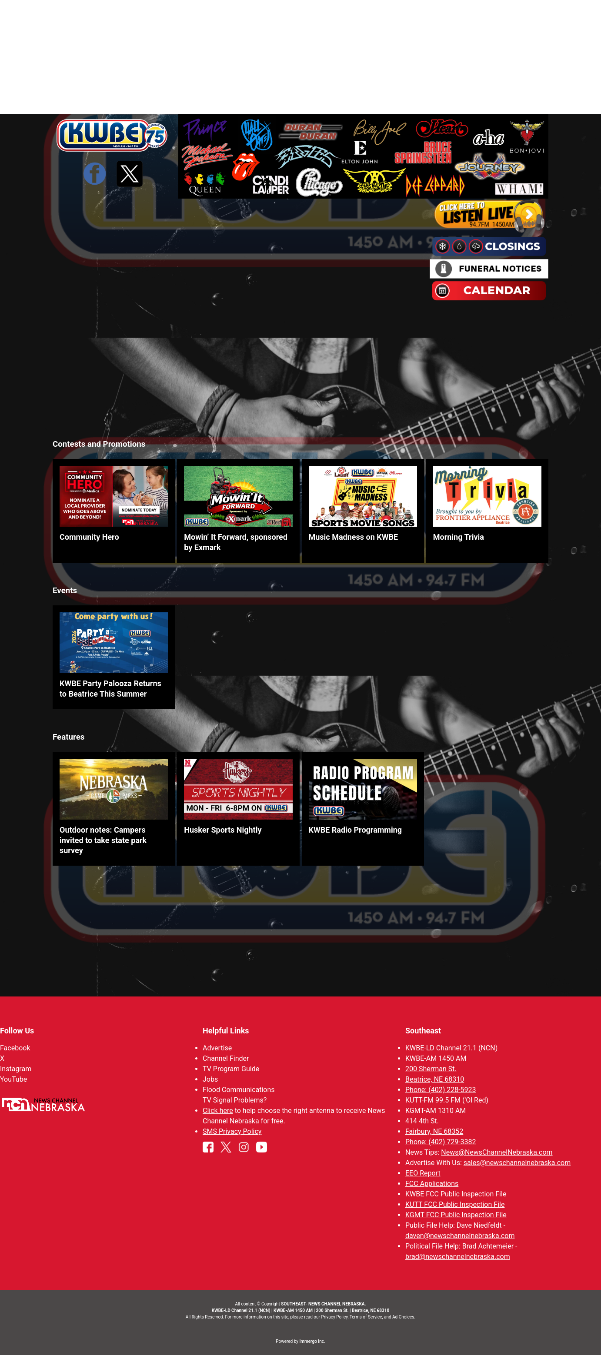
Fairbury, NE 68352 (434, 1131)
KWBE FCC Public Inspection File (455, 1194)
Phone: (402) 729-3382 (440, 1142)
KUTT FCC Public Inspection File (454, 1204)
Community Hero (89, 537)
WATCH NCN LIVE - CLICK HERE (300, 13)
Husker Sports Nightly (222, 830)
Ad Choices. (403, 1317)
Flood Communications (239, 1090)
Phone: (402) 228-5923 (440, 1090)
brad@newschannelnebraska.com (457, 1256)
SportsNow (389, 99)
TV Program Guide (231, 1069)
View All (574, 39)
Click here (218, 1110)
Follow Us (17, 1030)
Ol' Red (432, 99)
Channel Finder (226, 1058)
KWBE (465, 99)
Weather (343, 99)
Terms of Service (366, 1317)
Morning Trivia (458, 537)
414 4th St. (422, 1121)
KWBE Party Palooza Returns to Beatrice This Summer (110, 688)
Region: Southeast (85, 105)
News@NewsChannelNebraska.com (496, 1152)
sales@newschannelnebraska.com (517, 1163)
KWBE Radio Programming (355, 830)
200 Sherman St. (431, 1069)
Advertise (217, 1048)
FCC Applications (431, 1183)
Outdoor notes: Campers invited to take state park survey (103, 840)
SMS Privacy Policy (232, 1131)
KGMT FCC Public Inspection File (456, 1215)
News (306, 99)
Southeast (423, 1030)
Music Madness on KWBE (353, 537)
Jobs (210, 1079)
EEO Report (423, 1173)
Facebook (15, 1048)
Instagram (15, 1069)
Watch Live (504, 99)
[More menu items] (538, 100)
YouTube (13, 1079)
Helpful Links (226, 1030)
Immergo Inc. (312, 1341)
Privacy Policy (334, 1317)
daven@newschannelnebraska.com (459, 1236)
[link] (114, 511)
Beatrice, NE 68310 (434, 1079)
